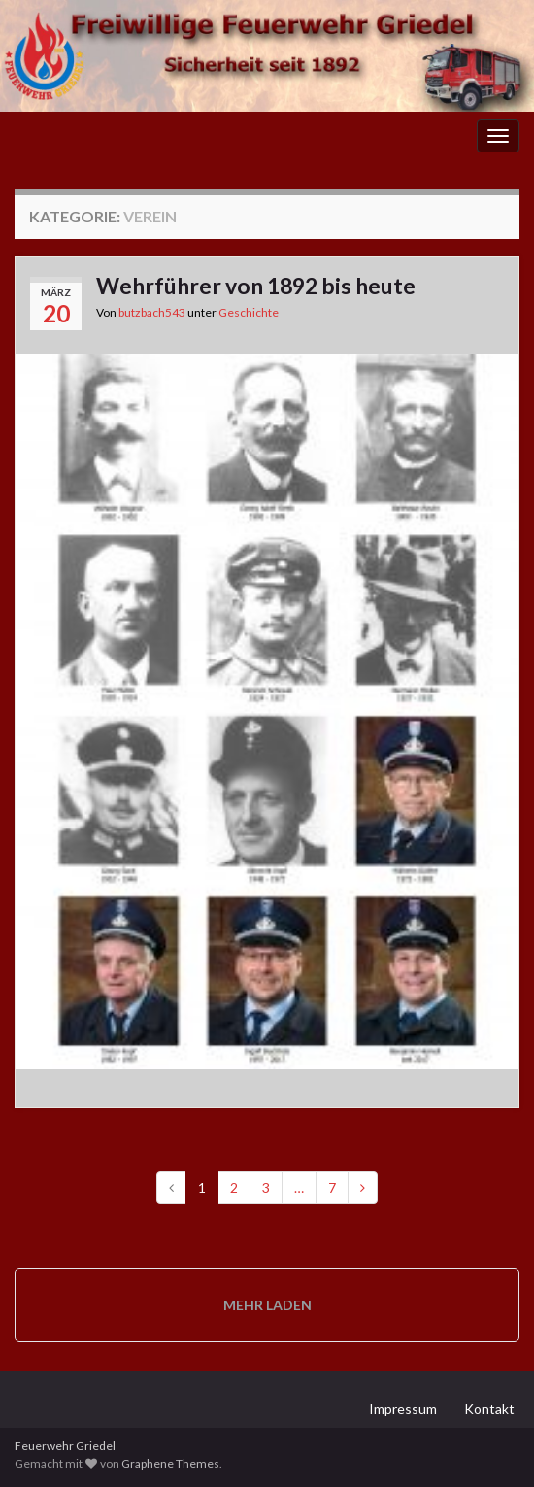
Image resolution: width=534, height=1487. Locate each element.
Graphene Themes (170, 1463)
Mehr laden (267, 1305)
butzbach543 (151, 312)
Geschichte (248, 312)
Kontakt (489, 1409)
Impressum (403, 1409)
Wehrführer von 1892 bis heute (256, 285)
